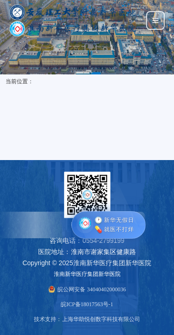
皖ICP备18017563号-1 (87, 304)
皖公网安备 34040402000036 (92, 289)
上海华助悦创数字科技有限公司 (101, 319)
